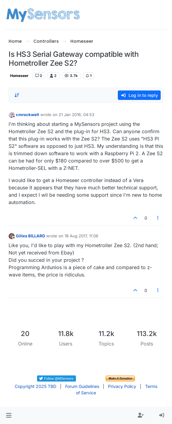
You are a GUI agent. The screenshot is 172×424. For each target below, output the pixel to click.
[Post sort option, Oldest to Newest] (16, 95)
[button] (8, 415)
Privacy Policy (122, 386)
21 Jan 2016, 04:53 (76, 114)
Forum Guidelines (82, 386)
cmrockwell (27, 114)
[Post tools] (157, 218)
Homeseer (19, 75)
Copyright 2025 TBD (35, 386)
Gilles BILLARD (30, 235)
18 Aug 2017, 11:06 (81, 235)
